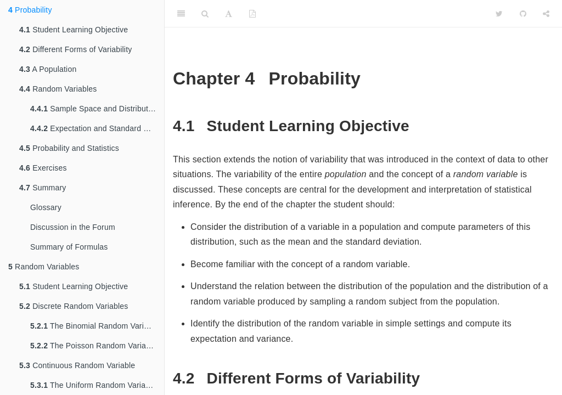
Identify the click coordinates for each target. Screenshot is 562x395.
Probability (30, 9)
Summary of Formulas (69, 246)
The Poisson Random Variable (93, 345)
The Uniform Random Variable (93, 385)
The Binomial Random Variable (94, 325)
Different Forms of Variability (75, 49)
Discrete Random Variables (73, 306)
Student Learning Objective (73, 29)
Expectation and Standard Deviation (97, 128)
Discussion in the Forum (72, 227)
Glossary (45, 207)
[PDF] (252, 13)
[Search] (205, 13)
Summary (42, 187)
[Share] (546, 13)
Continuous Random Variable (77, 365)
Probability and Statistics (69, 148)
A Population (47, 69)
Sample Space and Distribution (94, 108)
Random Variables (58, 88)
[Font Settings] (228, 13)
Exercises (43, 167)
